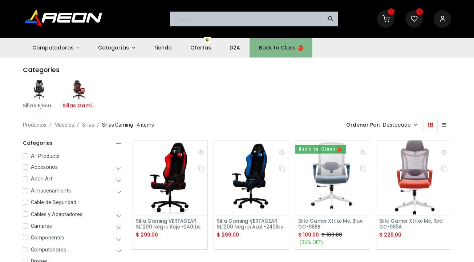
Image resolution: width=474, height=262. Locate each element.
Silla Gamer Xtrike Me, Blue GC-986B (326, 224)
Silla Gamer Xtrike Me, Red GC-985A (413, 224)
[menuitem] (56, 47)
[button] (399, 125)
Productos (34, 125)
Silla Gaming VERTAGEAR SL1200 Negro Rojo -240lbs (168, 224)
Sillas (88, 125)
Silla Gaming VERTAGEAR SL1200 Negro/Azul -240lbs (249, 224)
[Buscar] (330, 19)
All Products (45, 156)
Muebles (64, 125)
